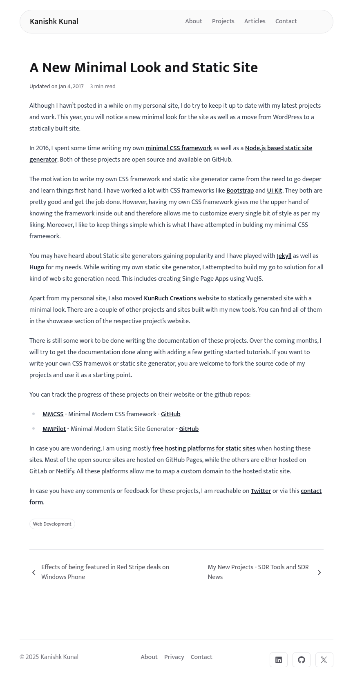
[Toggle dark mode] (315, 21)
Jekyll (284, 256)
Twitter (261, 491)
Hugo (36, 267)
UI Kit (274, 190)
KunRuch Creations (170, 298)
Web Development (52, 524)
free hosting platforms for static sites (204, 448)
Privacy (174, 657)
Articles (255, 21)
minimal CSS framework (178, 148)
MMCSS (52, 414)
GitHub (171, 414)
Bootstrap (240, 190)
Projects (223, 21)
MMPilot (54, 429)
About (193, 21)
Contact (286, 21)
